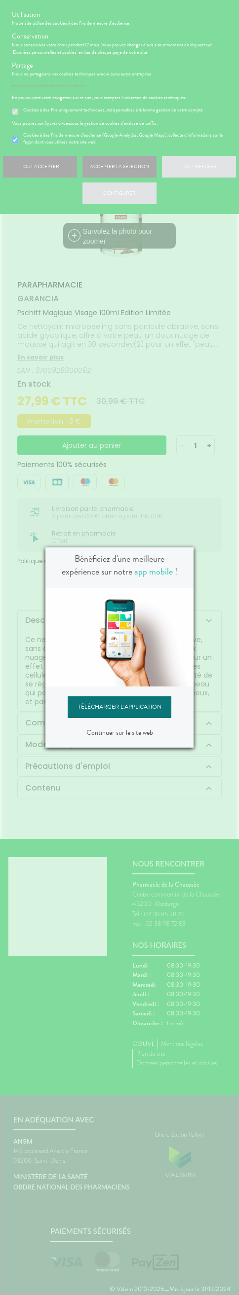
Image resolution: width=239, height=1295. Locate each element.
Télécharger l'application (119, 706)
